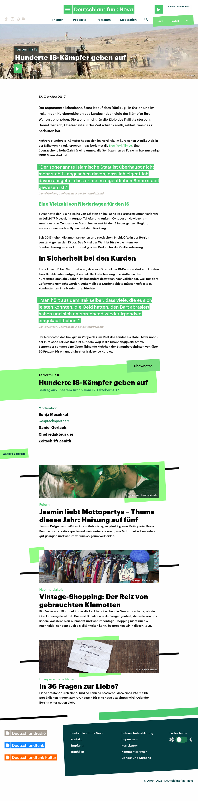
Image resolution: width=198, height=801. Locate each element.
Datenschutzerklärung (137, 733)
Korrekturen (130, 745)
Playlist (174, 20)
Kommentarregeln (134, 751)
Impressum (129, 739)
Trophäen (77, 751)
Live (160, 20)
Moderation (128, 19)
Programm (103, 19)
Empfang (77, 745)
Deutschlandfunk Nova (87, 733)
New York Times (120, 145)
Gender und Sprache (136, 757)
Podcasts (79, 19)
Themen (58, 19)
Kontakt (76, 739)
